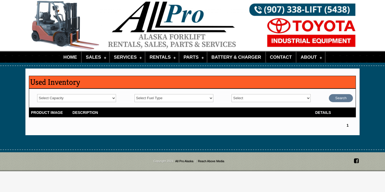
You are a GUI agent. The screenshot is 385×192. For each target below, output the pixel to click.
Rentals (160, 57)
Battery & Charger (236, 57)
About (309, 57)
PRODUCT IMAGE (47, 112)
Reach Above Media (211, 161)
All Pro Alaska (184, 161)
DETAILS (323, 112)
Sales (93, 57)
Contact (281, 57)
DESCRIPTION (85, 112)
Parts (190, 57)
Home (70, 57)
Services (125, 57)
